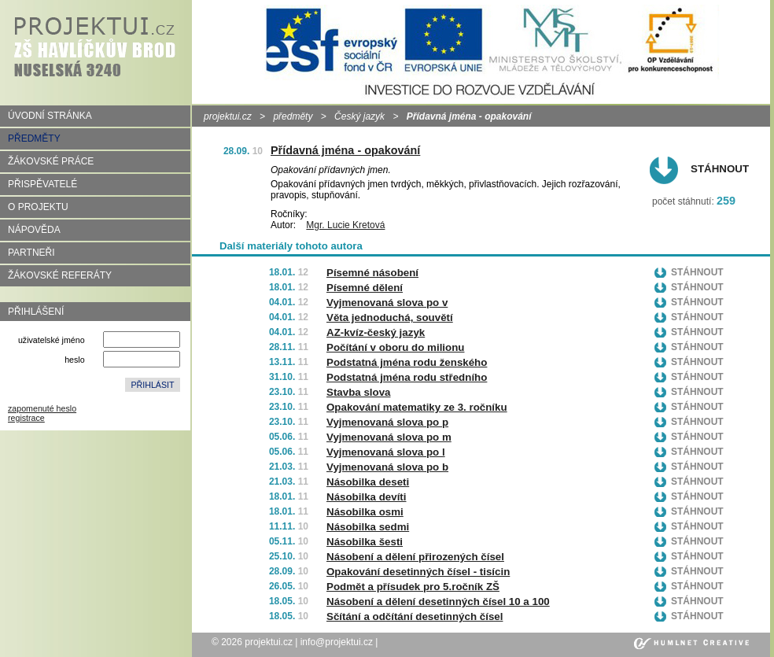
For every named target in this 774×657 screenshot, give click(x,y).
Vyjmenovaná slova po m (389, 437)
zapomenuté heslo (42, 408)
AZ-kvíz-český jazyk (375, 332)
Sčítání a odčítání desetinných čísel (414, 616)
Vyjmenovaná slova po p (387, 422)
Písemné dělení (364, 287)
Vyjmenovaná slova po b (387, 467)
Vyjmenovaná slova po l (385, 452)
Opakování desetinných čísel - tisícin (418, 572)
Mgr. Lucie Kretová (345, 225)
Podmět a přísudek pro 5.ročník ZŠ (412, 586)
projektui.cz (228, 116)
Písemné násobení (372, 273)
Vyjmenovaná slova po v (387, 302)
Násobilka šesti (364, 542)
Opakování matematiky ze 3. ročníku (416, 407)
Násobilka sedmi (367, 527)
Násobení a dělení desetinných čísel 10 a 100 (438, 601)
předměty (292, 116)
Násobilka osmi (365, 512)
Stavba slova (358, 392)
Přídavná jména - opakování (345, 150)
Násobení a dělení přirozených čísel (415, 557)
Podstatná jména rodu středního (406, 377)
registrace (26, 418)
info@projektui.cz (336, 642)
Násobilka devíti (366, 497)
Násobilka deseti (367, 482)
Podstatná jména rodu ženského (406, 362)
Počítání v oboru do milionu (395, 347)
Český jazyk (359, 116)
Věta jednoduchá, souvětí (389, 317)
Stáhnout (720, 169)
